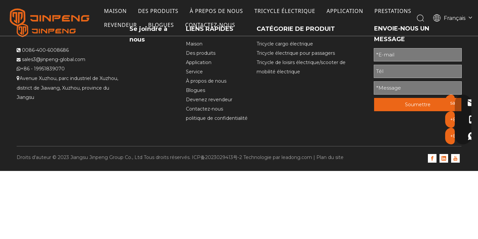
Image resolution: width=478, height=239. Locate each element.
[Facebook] (432, 158)
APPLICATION (346, 11)
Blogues (195, 90)
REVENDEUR (170, 25)
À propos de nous (206, 81)
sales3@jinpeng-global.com (53, 59)
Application (198, 62)
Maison (194, 44)
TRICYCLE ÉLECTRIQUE (286, 11)
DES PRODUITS (160, 11)
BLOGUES (211, 25)
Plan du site (330, 157)
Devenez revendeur (209, 100)
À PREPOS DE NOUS (218, 11)
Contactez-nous (204, 109)
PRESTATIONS (124, 25)
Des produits (200, 53)
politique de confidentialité (217, 118)
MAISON (117, 11)
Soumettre (418, 105)
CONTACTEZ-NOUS (260, 25)
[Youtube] (455, 158)
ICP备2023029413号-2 (217, 157)
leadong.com (296, 157)
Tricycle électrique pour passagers (296, 53)
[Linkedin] (443, 158)
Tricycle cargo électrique (285, 44)
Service (194, 72)
